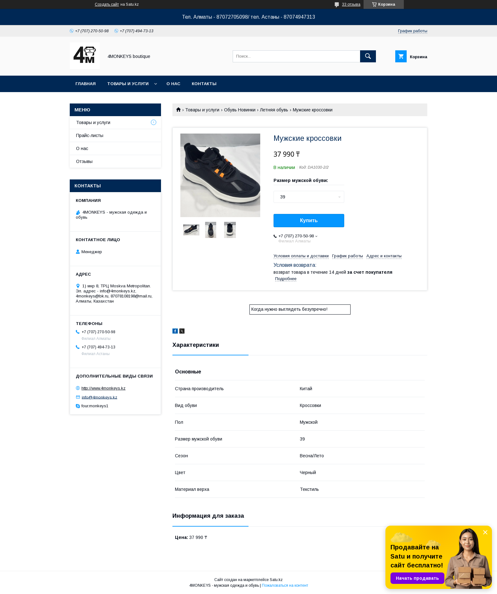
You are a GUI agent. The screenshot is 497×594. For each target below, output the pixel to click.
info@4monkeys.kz (99, 397)
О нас (173, 83)
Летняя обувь (274, 109)
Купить (309, 220)
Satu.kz (276, 580)
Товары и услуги (128, 83)
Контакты (204, 83)
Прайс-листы (89, 135)
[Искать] (368, 56)
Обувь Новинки (239, 109)
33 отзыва (351, 4)
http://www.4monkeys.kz (103, 388)
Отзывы (84, 161)
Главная (85, 83)
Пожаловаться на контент (285, 585)
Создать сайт (107, 4)
